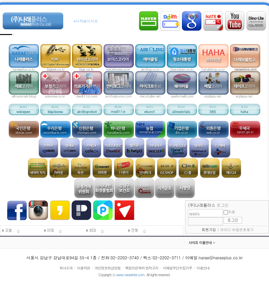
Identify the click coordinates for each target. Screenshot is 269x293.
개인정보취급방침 (107, 267)
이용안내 (203, 267)
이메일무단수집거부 (177, 267)
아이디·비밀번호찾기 (237, 229)
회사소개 (66, 267)
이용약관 (83, 267)
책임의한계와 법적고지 (141, 267)
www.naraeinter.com (130, 274)
